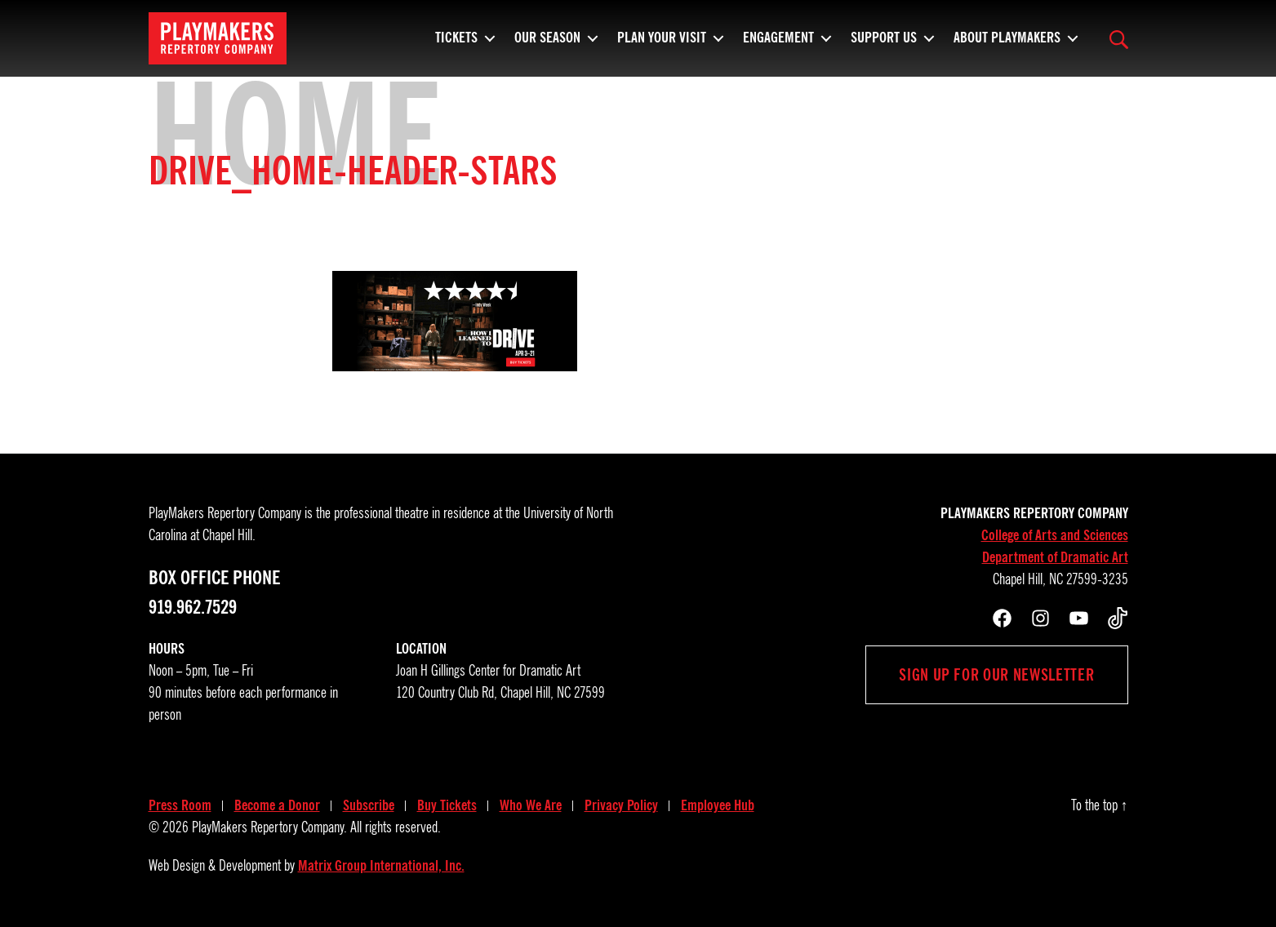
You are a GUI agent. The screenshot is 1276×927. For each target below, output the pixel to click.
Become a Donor (277, 805)
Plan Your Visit (661, 45)
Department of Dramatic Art (1055, 557)
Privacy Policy (621, 805)
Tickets (456, 45)
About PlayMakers (1007, 45)
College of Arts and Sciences (1054, 535)
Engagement (778, 45)
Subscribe (368, 805)
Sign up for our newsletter (996, 674)
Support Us (884, 45)
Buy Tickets (447, 805)
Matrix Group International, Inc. (381, 866)
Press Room (180, 805)
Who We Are (531, 805)
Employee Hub (717, 805)
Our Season (547, 45)
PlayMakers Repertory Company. (269, 827)
